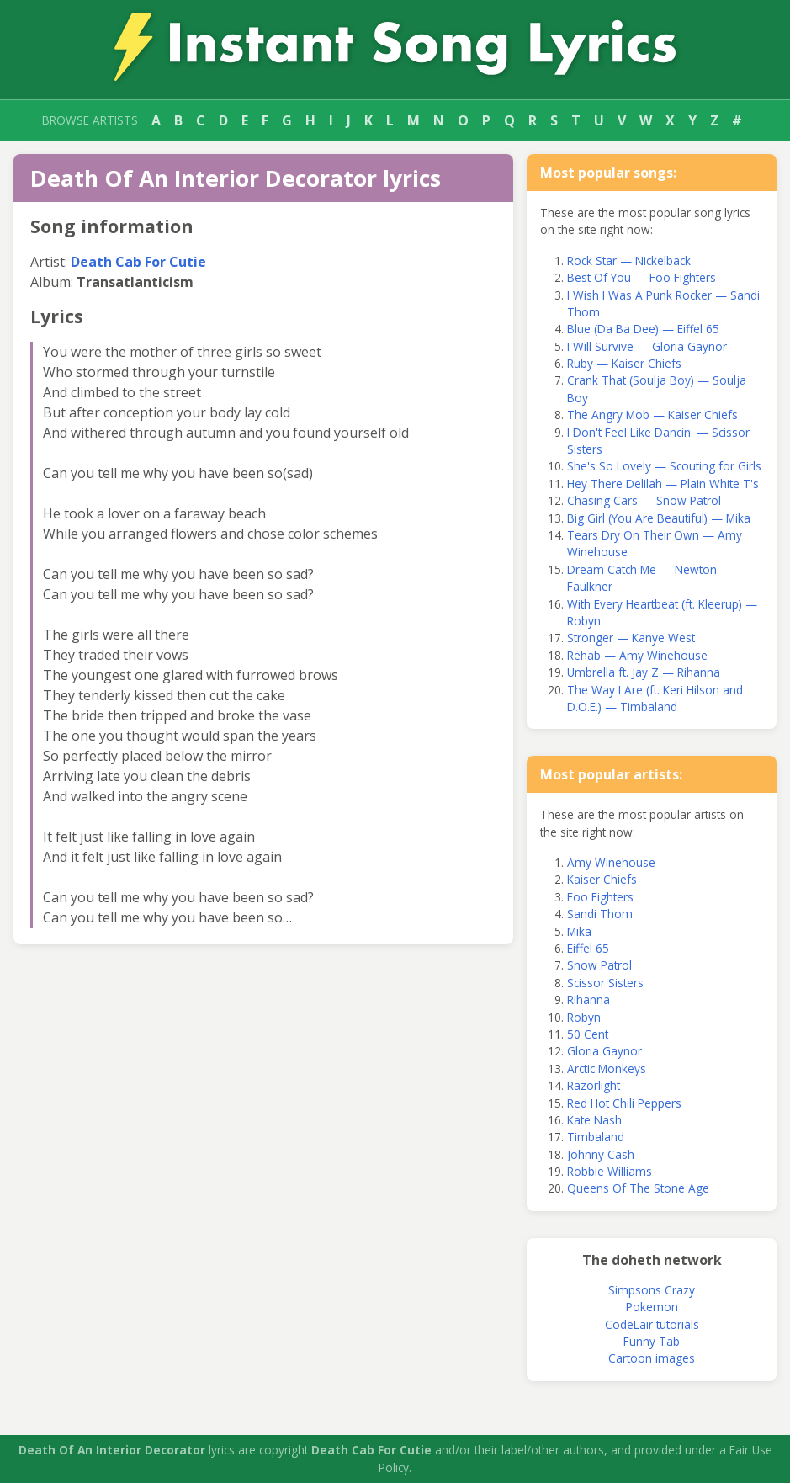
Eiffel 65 (588, 948)
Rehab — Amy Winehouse (637, 655)
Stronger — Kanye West (631, 638)
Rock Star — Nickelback (629, 260)
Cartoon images (651, 1358)
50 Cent (587, 1034)
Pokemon (652, 1307)
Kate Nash (594, 1120)
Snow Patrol (599, 965)
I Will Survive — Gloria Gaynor (647, 346)
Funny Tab (651, 1341)
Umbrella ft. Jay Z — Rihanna (643, 672)
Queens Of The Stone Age (638, 1188)
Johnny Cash (600, 1154)
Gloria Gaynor (604, 1051)
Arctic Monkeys (606, 1068)
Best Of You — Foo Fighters (641, 277)
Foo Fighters (600, 897)
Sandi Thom (600, 914)
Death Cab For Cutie (138, 261)
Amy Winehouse (611, 862)
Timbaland (595, 1137)
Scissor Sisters (605, 983)
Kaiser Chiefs (602, 879)
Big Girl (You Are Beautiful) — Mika (658, 518)
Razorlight (593, 1085)
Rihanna (588, 999)
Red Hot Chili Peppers (624, 1103)
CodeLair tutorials (652, 1324)
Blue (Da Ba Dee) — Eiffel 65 (643, 329)
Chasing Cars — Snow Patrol (644, 500)
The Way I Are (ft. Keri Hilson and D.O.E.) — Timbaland (655, 698)
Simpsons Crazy (651, 1290)
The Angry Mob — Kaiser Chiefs (652, 415)
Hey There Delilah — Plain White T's (663, 484)
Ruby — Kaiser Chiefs (624, 363)
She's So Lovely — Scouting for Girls (664, 466)
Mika (579, 931)
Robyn (584, 1017)
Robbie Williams (609, 1171)
